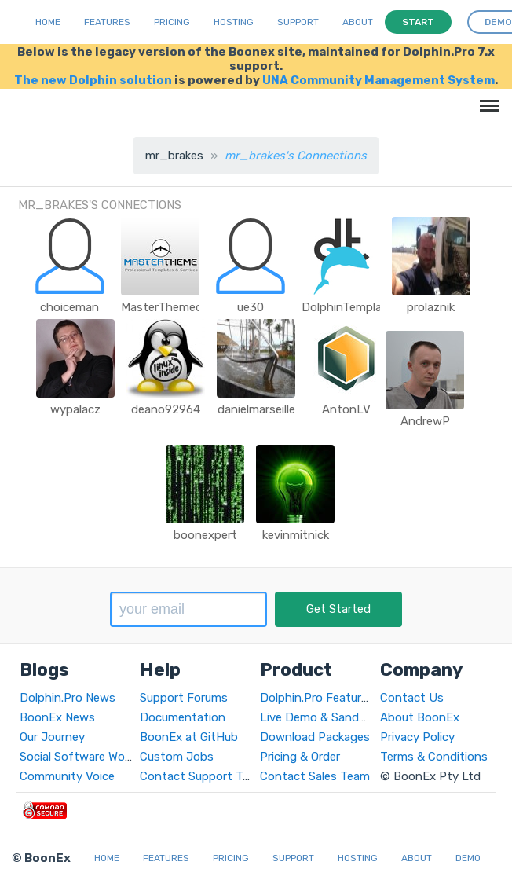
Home (47, 22)
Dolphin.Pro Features (317, 698)
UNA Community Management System (378, 80)
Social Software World (79, 757)
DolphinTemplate (347, 307)
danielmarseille (256, 409)
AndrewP (425, 421)
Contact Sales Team (315, 776)
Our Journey (52, 737)
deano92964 (165, 409)
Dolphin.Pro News (67, 698)
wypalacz (75, 409)
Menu (486, 98)
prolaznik (431, 307)
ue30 (250, 307)
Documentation (182, 717)
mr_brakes (174, 155)
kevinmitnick (295, 535)
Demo (468, 858)
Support (298, 22)
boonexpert (205, 535)
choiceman (69, 307)
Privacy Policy (417, 737)
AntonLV (346, 409)
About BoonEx (419, 717)
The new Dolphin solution (93, 80)
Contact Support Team (202, 776)
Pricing (172, 22)
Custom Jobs (177, 757)
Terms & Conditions (434, 757)
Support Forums (184, 698)
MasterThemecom (170, 307)
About (357, 22)
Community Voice (67, 776)
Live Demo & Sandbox (319, 717)
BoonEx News (57, 717)
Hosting (234, 22)
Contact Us (412, 698)
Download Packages (315, 737)
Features (107, 22)
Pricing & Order (300, 757)
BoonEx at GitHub (189, 737)
